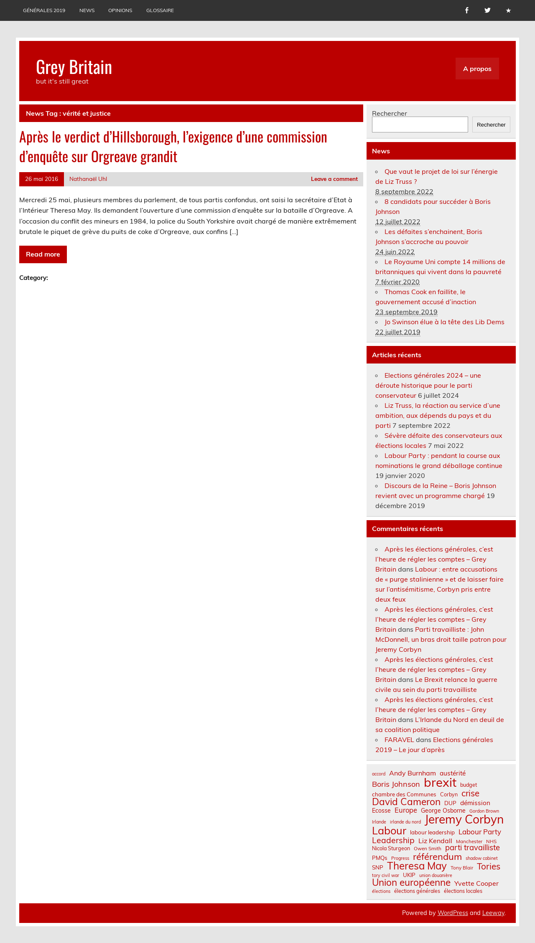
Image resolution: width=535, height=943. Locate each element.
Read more (43, 254)
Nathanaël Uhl (88, 178)
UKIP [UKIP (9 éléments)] (409, 875)
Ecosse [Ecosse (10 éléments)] (381, 810)
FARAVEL (399, 739)
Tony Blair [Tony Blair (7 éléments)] (462, 867)
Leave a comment (334, 178)
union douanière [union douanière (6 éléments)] (435, 875)
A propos (477, 68)
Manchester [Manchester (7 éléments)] (469, 841)
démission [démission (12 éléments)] (475, 803)
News (86, 10)
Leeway (493, 913)
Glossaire (160, 10)
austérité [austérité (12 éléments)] (453, 773)
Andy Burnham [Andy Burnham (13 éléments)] (412, 773)
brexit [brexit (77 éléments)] (440, 782)
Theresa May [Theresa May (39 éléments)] (417, 866)
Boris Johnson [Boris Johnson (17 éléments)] (396, 784)
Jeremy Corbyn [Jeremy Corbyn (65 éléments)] (464, 819)
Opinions (120, 10)
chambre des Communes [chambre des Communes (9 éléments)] (404, 794)
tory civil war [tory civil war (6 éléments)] (385, 875)
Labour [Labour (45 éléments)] (389, 830)
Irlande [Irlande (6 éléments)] (379, 822)
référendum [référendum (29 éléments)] (437, 856)
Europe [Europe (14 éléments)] (406, 810)
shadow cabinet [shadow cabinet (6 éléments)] (482, 858)
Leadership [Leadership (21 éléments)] (393, 840)
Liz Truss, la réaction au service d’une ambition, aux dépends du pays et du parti (437, 415)
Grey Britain (74, 66)
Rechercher (389, 113)
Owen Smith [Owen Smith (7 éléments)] (427, 848)
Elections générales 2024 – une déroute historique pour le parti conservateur (428, 385)
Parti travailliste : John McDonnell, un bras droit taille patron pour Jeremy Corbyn (441, 639)
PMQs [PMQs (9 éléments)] (379, 858)
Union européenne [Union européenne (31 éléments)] (411, 882)
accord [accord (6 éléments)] (378, 774)
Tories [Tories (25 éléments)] (488, 866)
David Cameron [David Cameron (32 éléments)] (406, 802)
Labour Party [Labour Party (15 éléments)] (480, 832)
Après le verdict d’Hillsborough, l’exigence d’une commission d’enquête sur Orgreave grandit (173, 146)
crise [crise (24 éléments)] (470, 793)
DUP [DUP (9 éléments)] (450, 803)
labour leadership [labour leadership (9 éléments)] (432, 832)
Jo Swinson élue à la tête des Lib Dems (444, 322)
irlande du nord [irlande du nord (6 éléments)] (405, 822)
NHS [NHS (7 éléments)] (491, 841)
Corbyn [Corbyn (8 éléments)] (449, 794)
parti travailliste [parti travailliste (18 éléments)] (472, 847)
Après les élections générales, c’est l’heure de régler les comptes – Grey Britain (434, 559)
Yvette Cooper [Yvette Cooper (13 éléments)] (476, 883)
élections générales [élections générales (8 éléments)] (417, 890)
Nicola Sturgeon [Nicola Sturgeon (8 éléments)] (391, 848)
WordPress (453, 913)
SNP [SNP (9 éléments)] (377, 867)
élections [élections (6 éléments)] (381, 891)
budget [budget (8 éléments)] (468, 784)
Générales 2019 (44, 10)
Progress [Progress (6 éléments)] (400, 858)
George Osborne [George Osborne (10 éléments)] (443, 810)
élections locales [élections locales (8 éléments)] (463, 890)
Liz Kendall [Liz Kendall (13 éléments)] (435, 840)
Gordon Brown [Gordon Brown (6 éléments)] (484, 811)
